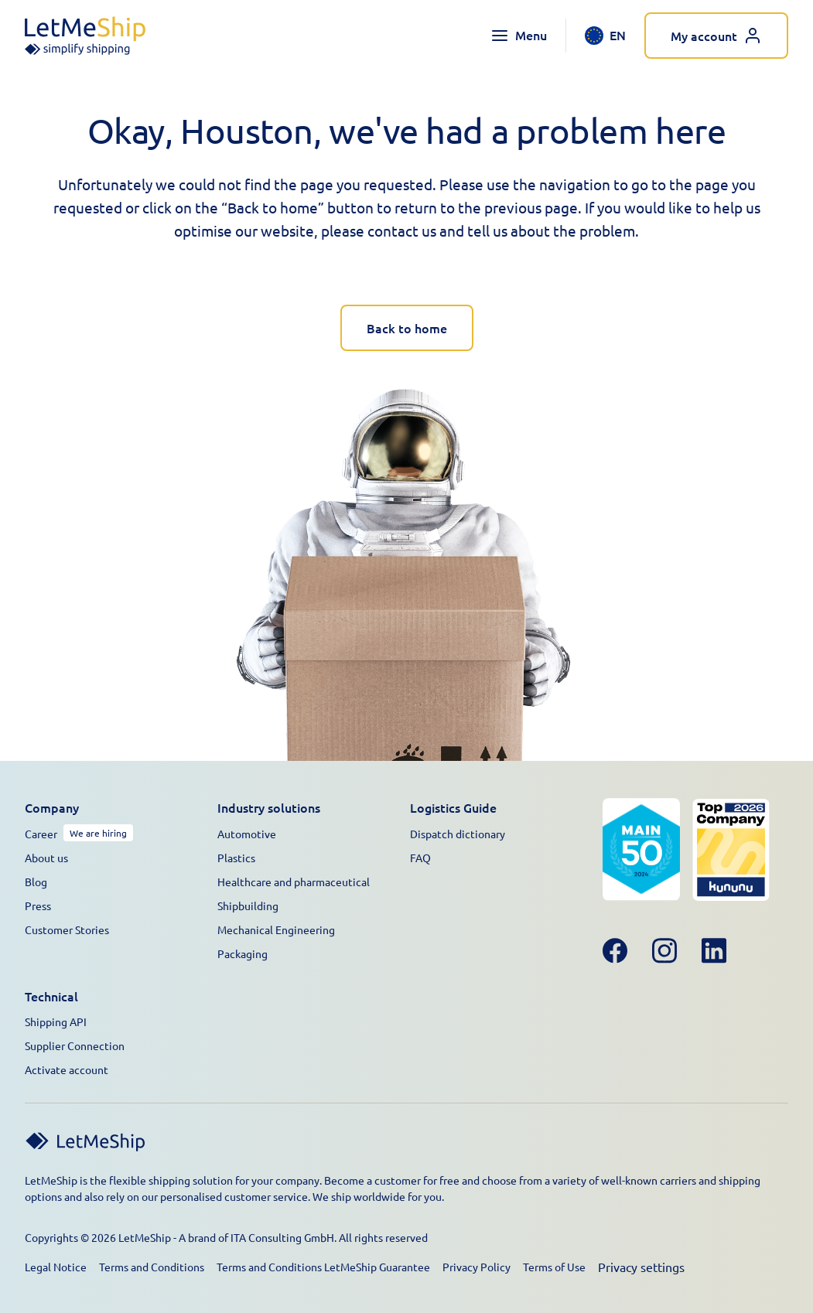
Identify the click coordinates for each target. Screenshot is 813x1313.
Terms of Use (554, 1267)
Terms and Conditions (151, 1267)
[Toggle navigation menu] (518, 35)
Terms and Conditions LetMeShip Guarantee (323, 1267)
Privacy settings (641, 1266)
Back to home (407, 327)
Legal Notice (56, 1267)
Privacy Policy (476, 1267)
